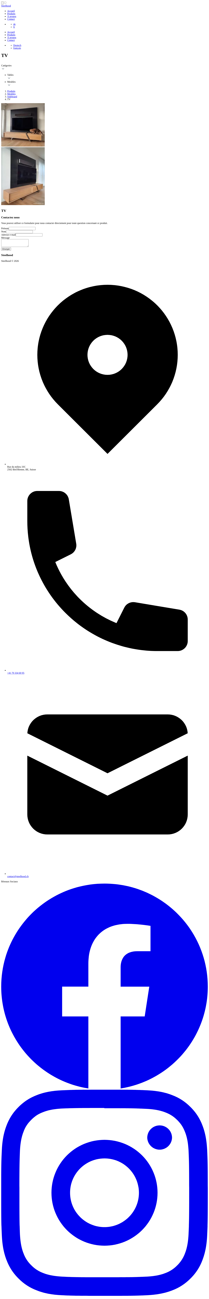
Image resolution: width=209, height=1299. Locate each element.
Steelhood (6, 6)
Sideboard (12, 96)
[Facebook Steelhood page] (104, 1089)
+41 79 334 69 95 (15, 674)
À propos (11, 16)
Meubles (11, 94)
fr (14, 27)
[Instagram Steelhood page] (104, 1296)
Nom (3, 231)
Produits (11, 13)
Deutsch (17, 45)
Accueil (11, 11)
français (17, 48)
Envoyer (6, 250)
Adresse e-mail (8, 234)
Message (5, 237)
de (14, 24)
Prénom (5, 228)
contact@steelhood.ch (18, 877)
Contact (11, 19)
